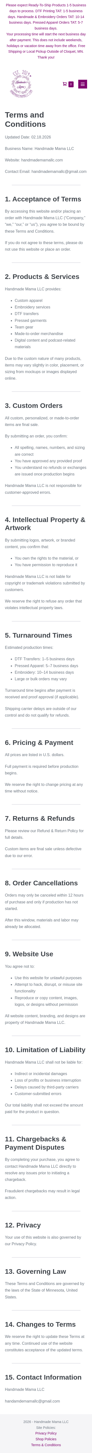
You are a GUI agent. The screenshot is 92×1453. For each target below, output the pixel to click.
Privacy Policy (46, 1433)
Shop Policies (46, 1439)
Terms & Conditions (46, 1445)
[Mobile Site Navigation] (82, 84)
